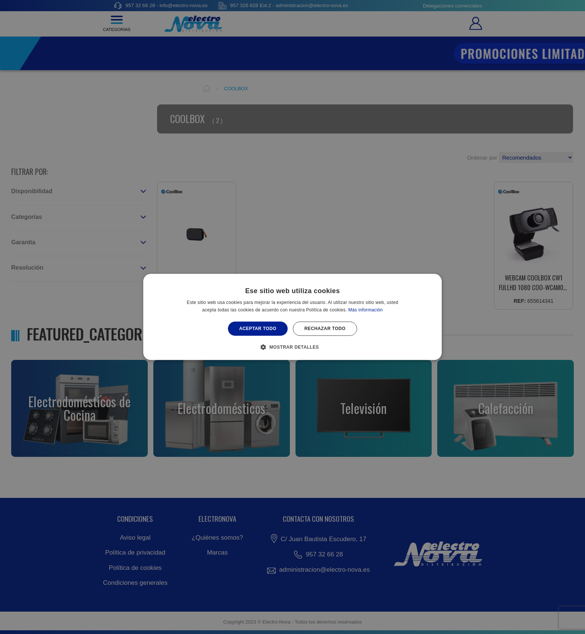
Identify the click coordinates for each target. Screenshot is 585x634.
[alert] (292, 317)
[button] (292, 347)
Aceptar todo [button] (257, 328)
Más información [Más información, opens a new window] (365, 310)
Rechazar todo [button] (324, 328)
